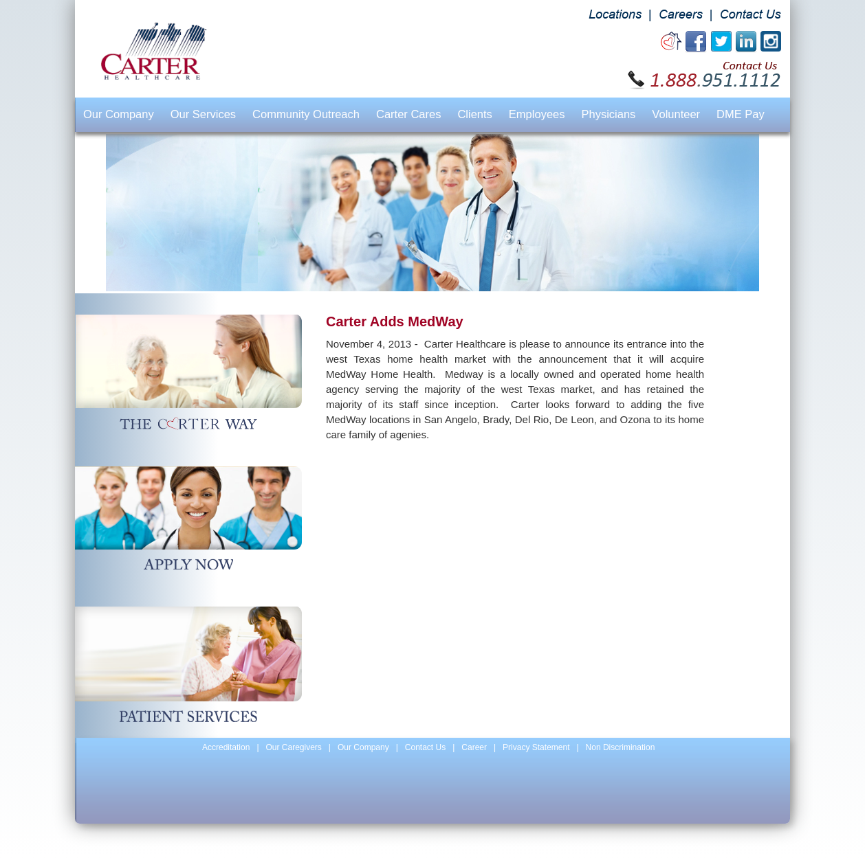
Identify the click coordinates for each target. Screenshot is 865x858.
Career (474, 747)
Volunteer (676, 114)
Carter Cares (408, 114)
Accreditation (226, 747)
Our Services (203, 114)
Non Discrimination (620, 747)
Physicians (608, 114)
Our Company (118, 114)
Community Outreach (306, 114)
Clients (474, 114)
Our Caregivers (294, 747)
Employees (537, 114)
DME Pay (740, 114)
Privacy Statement (536, 747)
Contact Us (425, 747)
